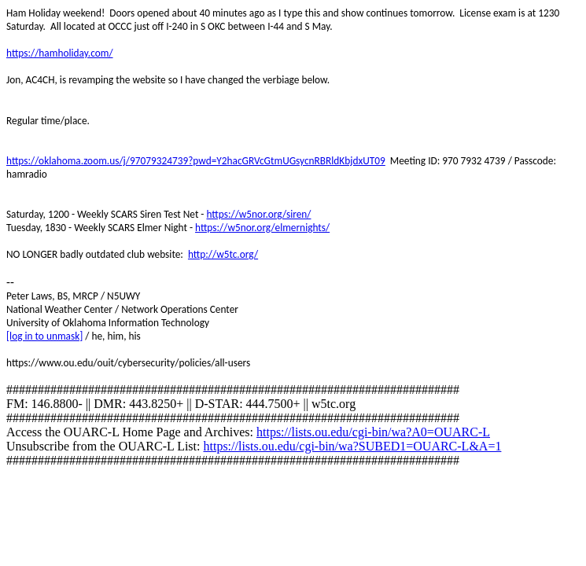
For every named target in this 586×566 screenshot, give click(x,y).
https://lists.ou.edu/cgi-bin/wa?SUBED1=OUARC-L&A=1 (352, 446)
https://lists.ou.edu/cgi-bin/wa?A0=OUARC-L (373, 432)
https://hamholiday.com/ (59, 53)
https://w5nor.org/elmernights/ (262, 227)
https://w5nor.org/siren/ (258, 214)
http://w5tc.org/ (223, 254)
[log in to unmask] (44, 336)
